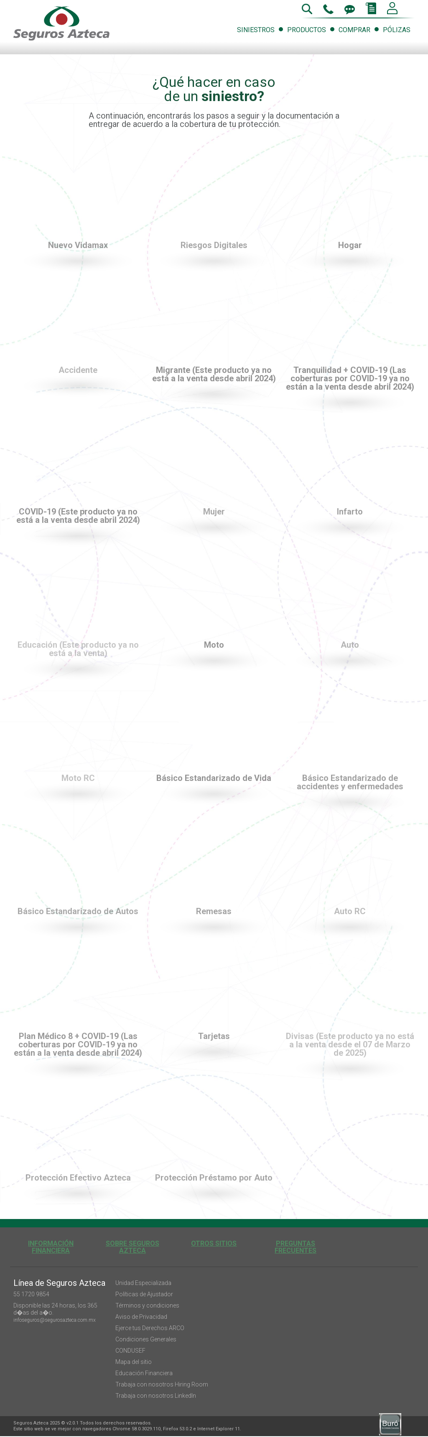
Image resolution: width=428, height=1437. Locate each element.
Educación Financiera (144, 1373)
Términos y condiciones (147, 1305)
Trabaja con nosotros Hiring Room (161, 1384)
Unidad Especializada (143, 1283)
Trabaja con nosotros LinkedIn (155, 1395)
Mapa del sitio (133, 1361)
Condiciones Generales (145, 1339)
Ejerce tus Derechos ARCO (149, 1328)
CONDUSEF (130, 1350)
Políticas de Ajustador (144, 1294)
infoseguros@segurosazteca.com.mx (54, 1320)
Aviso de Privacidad (141, 1316)
